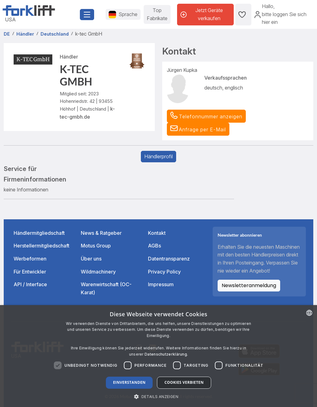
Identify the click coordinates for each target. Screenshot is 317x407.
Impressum (161, 284)
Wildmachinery (98, 272)
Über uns (91, 259)
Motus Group (96, 246)
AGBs (154, 246)
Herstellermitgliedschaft (41, 246)
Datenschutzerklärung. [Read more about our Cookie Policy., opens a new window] (166, 354)
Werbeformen (30, 259)
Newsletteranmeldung (249, 285)
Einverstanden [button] (129, 382)
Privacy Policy (164, 272)
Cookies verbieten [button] (184, 382)
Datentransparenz (169, 259)
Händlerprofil (158, 156)
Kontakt (157, 233)
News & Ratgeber (101, 233)
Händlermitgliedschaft (39, 233)
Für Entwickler (30, 272)
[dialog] (158, 356)
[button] (198, 129)
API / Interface (30, 284)
